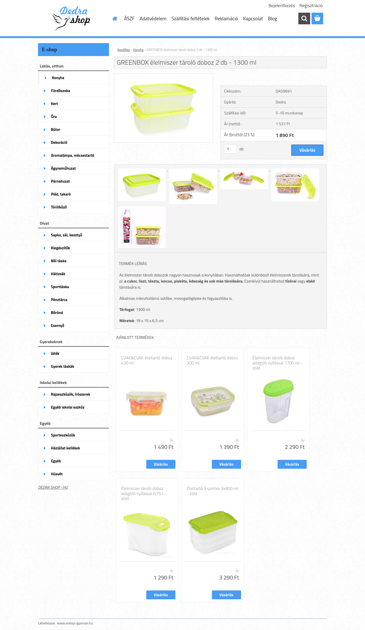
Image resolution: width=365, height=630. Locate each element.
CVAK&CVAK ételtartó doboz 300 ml (212, 360)
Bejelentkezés (282, 5)
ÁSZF (129, 18)
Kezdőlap (123, 49)
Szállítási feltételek (191, 18)
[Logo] (73, 18)
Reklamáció (226, 18)
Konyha (138, 49)
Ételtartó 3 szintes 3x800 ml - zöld (212, 491)
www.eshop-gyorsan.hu (75, 623)
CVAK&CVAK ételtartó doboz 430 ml (146, 360)
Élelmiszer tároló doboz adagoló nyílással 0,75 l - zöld (143, 493)
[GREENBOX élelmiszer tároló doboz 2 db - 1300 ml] (163, 76)
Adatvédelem (153, 18)
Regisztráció (311, 5)
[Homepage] (114, 18)
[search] (304, 18)
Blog (272, 18)
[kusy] (230, 149)
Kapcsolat (253, 18)
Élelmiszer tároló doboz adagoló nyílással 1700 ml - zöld (277, 363)
